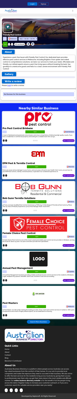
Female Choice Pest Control (19, 233)
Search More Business (38, 322)
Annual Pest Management (18, 268)
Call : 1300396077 (68, 175)
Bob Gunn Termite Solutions (19, 198)
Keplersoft (36, 396)
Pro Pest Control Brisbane (18, 128)
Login (32, 4)
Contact (8, 355)
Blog (6, 358)
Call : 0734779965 (68, 245)
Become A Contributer (13, 361)
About (7, 352)
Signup (43, 4)
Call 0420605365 (19, 44)
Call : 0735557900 (68, 140)
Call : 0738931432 (68, 280)
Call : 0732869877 (68, 210)
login (9, 85)
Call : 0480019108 (68, 315)
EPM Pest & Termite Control (19, 163)
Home (7, 349)
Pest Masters (10, 303)
